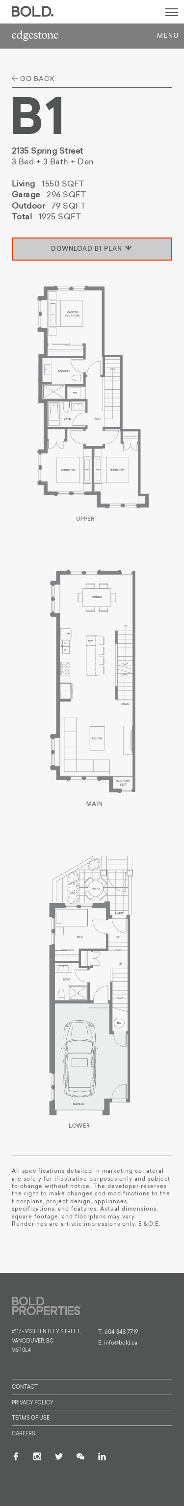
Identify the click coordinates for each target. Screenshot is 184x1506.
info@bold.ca (120, 1343)
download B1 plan (92, 249)
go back (33, 78)
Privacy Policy (32, 1403)
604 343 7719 (121, 1332)
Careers (23, 1434)
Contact (25, 1387)
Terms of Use (31, 1418)
